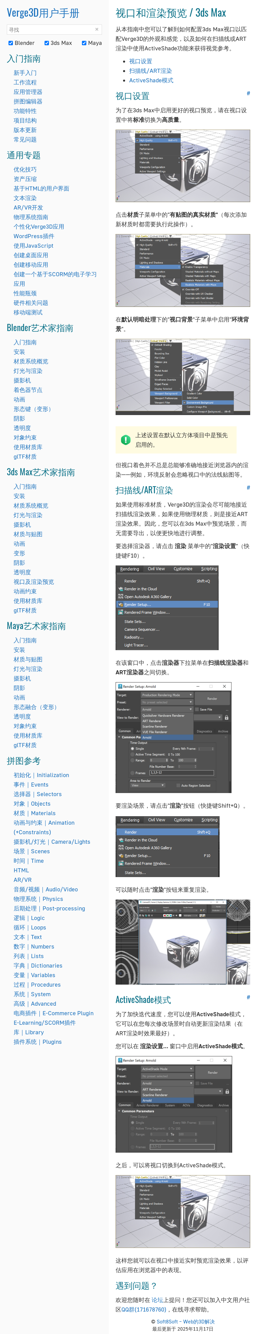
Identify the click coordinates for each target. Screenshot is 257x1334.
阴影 (19, 418)
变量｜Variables (34, 974)
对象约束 (25, 437)
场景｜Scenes (32, 851)
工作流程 (25, 82)
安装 (19, 351)
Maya (92, 42)
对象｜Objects (32, 803)
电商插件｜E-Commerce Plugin (53, 1013)
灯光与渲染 (28, 370)
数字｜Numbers (34, 946)
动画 (19, 399)
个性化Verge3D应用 (39, 226)
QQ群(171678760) (143, 1309)
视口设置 (140, 61)
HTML (21, 870)
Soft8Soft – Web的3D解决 (186, 1321)
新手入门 (25, 72)
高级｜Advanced (35, 1003)
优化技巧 (25, 169)
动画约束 (25, 591)
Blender (21, 42)
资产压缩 (25, 178)
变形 (19, 553)
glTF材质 (25, 456)
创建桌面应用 (31, 255)
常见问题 (25, 139)
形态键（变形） (34, 408)
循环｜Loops (30, 927)
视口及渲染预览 (34, 581)
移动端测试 (28, 312)
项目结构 (25, 120)
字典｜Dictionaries (38, 965)
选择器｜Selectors (38, 793)
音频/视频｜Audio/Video (46, 889)
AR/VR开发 (28, 207)
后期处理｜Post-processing (49, 908)
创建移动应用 (31, 264)
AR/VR (23, 879)
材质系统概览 (31, 361)
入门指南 (25, 342)
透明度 (22, 427)
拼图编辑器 (28, 101)
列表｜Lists (29, 955)
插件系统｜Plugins (38, 1041)
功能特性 (25, 110)
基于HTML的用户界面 (41, 188)
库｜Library (29, 1032)
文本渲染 (25, 197)
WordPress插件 (34, 236)
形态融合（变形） (37, 706)
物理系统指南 (31, 216)
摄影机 (22, 380)
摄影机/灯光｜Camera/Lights (52, 841)
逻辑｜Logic (29, 917)
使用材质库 (28, 446)
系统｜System (32, 994)
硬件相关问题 (31, 302)
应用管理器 (28, 91)
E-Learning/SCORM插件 (45, 1022)
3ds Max (58, 42)
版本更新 (25, 129)
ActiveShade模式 (151, 80)
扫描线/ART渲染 (150, 70)
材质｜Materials (35, 813)
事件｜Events (31, 784)
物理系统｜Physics (38, 898)
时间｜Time (29, 860)
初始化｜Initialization (41, 774)
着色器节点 (28, 389)
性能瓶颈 (25, 293)
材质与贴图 (28, 534)
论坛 (157, 1299)
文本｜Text (28, 936)
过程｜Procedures (37, 984)
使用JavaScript (33, 245)
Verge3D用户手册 (43, 12)
